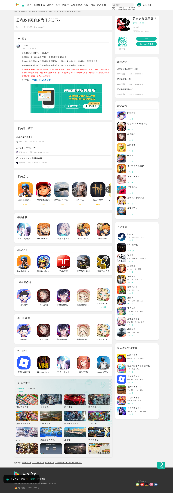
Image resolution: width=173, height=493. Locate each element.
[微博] (142, 484)
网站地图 (41, 478)
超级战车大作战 (47, 440)
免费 (142, 237)
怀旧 (128, 290)
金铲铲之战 (45, 407)
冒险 (138, 332)
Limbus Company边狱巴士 (49, 372)
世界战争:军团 (83, 271)
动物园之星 (45, 423)
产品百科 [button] (102, 4)
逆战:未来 (63, 271)
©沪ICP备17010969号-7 (49, 483)
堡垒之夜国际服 (134, 408)
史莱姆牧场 (132, 187)
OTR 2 (130, 155)
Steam (130, 234)
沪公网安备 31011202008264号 (26, 488)
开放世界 (143, 258)
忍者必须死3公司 (124, 79)
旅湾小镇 (131, 144)
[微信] (138, 484)
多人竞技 (135, 279)
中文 (134, 269)
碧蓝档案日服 (63, 238)
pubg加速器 (120, 8)
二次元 (137, 322)
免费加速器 (23, 11)
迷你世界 (131, 308)
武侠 (128, 258)
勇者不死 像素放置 (135, 197)
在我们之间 (132, 355)
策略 (139, 401)
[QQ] (156, 484)
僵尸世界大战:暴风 (135, 166)
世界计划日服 (24, 238)
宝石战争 (92, 423)
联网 (139, 269)
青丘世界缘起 (133, 176)
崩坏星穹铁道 (133, 319)
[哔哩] (151, 484)
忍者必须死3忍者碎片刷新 (127, 69)
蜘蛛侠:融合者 (103, 271)
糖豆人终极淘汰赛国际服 (138, 366)
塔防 (133, 290)
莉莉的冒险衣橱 (84, 305)
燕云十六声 (98, 200)
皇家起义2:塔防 (44, 271)
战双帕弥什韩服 (71, 423)
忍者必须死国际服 (145, 18)
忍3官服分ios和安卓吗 (26, 148)
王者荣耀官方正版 (61, 463)
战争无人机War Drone (64, 200)
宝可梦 (129, 401)
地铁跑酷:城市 (43, 200)
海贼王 (130, 297)
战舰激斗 (68, 440)
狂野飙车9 (69, 407)
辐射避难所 (93, 440)
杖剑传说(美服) (103, 303)
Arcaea (19, 440)
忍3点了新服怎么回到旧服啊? (29, 158)
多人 (138, 369)
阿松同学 (24, 305)
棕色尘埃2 (83, 372)
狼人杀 (129, 358)
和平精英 (131, 276)
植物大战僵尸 (133, 287)
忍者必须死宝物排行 (125, 89)
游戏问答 (32, 11)
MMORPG (135, 258)
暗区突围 (131, 329)
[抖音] (147, 484)
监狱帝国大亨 (22, 407)
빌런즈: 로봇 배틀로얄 (137, 123)
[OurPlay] (25, 474)
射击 (128, 332)
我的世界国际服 (134, 387)
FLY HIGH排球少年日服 (47, 238)
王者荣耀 (131, 266)
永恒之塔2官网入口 (75, 463)
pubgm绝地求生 (104, 372)
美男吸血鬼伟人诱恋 (66, 305)
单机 (128, 301)
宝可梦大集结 (133, 397)
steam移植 (136, 237)
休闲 (138, 290)
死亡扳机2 (93, 407)
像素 (136, 311)
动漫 (133, 301)
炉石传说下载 (49, 463)
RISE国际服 (132, 244)
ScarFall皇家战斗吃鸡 (27, 200)
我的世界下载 (26, 463)
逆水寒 (130, 255)
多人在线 (141, 358)
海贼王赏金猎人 (23, 423)
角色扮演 (139, 301)
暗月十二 (80, 200)
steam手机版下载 (38, 463)
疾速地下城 (132, 208)
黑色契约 (44, 305)
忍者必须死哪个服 (24, 137)
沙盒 (136, 379)
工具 (128, 237)
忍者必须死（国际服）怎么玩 (48, 11)
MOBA (129, 269)
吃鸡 (128, 279)
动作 (133, 332)
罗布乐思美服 (24, 372)
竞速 (133, 369)
